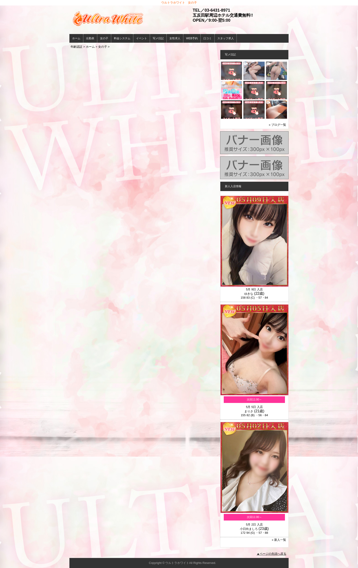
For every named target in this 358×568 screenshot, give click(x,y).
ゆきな (248, 293)
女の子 (104, 38)
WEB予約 (192, 38)
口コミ (207, 38)
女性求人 (174, 38)
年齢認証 (76, 46)
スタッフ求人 (225, 38)
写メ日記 (158, 38)
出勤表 (90, 38)
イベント (141, 38)
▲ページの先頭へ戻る (271, 553)
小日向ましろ (249, 529)
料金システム (122, 38)
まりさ (248, 411)
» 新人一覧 (279, 540)
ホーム (76, 38)
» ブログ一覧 (277, 124)
